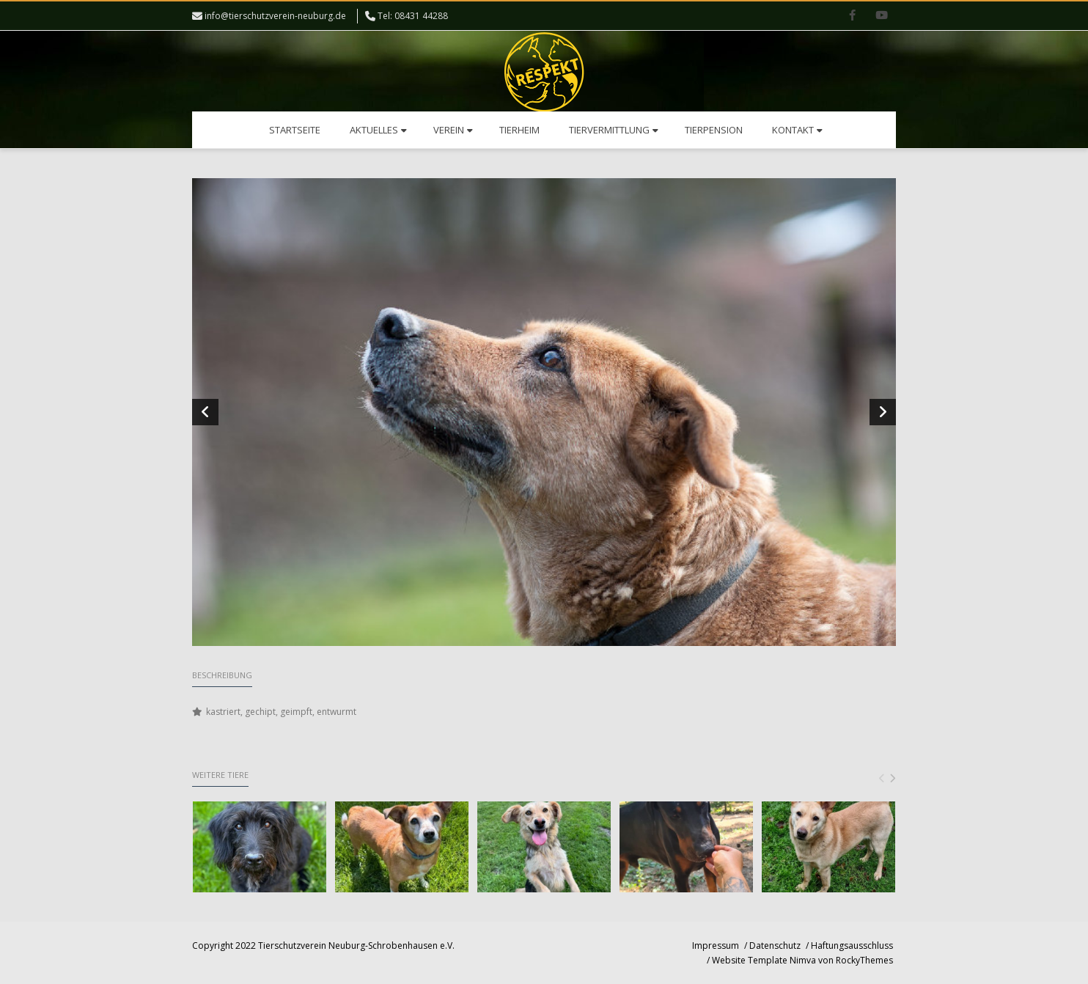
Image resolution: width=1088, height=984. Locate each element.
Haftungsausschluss (852, 945)
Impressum (715, 945)
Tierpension (714, 129)
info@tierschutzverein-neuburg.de (275, 16)
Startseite (294, 129)
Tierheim (519, 129)
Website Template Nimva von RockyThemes (802, 960)
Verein (453, 129)
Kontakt (797, 129)
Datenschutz (775, 945)
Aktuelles (378, 129)
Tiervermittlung (613, 129)
